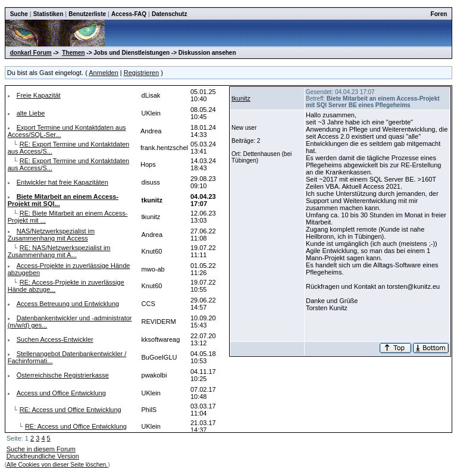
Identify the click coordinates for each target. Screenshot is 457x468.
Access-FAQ (128, 14)
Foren (439, 14)
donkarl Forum (31, 52)
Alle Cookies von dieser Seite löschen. (57, 464)
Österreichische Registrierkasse (63, 375)
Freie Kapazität (39, 95)
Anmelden (103, 72)
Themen (73, 52)
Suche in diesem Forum (41, 449)
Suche (19, 14)
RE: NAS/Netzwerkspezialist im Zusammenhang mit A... (59, 251)
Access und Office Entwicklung (61, 393)
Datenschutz (169, 14)
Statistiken (48, 14)
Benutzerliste (87, 14)
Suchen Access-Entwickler (55, 339)
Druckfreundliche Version (43, 456)
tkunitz (241, 98)
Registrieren (141, 72)
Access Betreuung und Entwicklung (68, 303)
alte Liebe (31, 113)
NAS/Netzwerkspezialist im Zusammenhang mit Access (51, 234)
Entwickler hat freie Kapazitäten (62, 182)
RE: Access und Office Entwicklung (70, 409)
